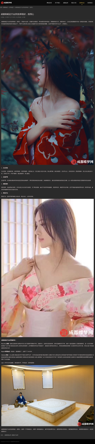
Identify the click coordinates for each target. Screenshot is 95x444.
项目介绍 (73, 3)
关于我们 (57, 3)
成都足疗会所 (15, 435)
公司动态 (11, 7)
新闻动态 (81, 3)
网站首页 (49, 3)
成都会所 (65, 3)
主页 (1, 7)
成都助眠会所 (8, 435)
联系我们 (90, 3)
